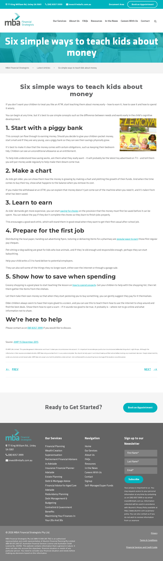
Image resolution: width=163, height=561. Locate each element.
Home (88, 446)
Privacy (154, 533)
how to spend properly (84, 285)
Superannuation (53, 455)
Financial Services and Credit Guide (141, 547)
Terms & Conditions (148, 540)
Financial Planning (55, 446)
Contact (145, 21)
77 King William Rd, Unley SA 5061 (24, 4)
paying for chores (69, 211)
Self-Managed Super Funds (99, 485)
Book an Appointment (143, 4)
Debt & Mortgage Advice (57, 481)
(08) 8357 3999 (54, 4)
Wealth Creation (53, 451)
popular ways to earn (127, 239)
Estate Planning (53, 477)
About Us (74, 21)
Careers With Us (129, 21)
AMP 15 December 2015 (26, 342)
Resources (96, 21)
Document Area (116, 4)
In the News (111, 21)
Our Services (59, 21)
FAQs (85, 21)
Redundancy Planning (56, 494)
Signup (88, 481)
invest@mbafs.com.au (80, 4)
